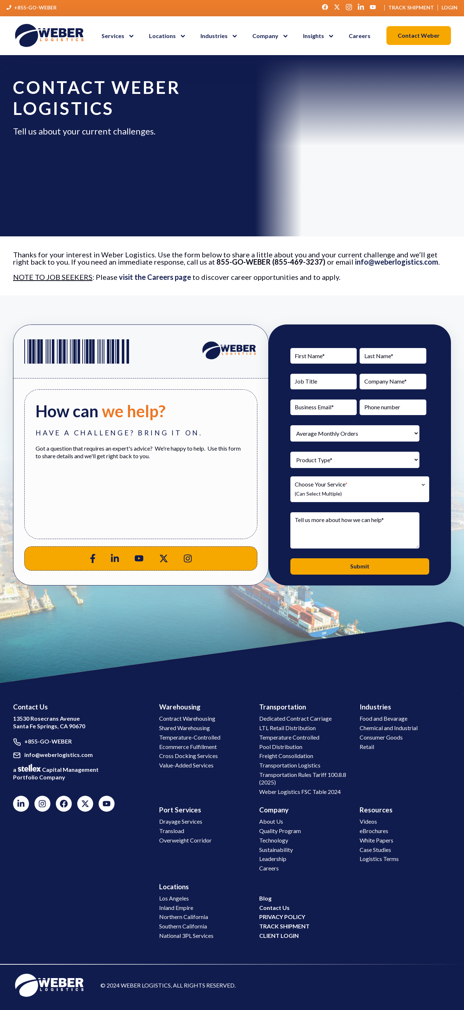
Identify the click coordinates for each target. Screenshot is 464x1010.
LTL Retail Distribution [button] (287, 727)
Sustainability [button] (276, 849)
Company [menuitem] (265, 35)
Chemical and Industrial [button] (389, 727)
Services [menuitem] (113, 35)
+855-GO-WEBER (35, 7)
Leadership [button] (272, 858)
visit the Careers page (155, 277)
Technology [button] (273, 840)
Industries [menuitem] (214, 35)
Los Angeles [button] (174, 898)
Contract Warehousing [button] (187, 718)
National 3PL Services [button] (186, 935)
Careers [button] (269, 868)
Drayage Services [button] (180, 821)
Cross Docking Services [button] (188, 755)
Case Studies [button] (375, 849)
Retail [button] (367, 746)
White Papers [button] (376, 840)
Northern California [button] (183, 916)
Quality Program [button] (280, 830)
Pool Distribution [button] (280, 746)
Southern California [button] (183, 926)
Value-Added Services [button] (186, 765)
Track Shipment (411, 7)
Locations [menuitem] (162, 35)
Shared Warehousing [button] (184, 727)
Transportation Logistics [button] (289, 765)
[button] (272, 35)
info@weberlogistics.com (396, 261)
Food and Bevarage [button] (383, 718)
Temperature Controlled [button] (289, 737)
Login (449, 7)
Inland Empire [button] (176, 907)
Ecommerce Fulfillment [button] (188, 746)
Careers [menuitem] (359, 35)
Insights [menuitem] (313, 35)
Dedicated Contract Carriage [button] (295, 718)
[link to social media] (49, 984)
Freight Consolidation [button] (286, 755)
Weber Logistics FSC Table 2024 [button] (300, 791)
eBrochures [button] (374, 830)
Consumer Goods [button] (381, 737)
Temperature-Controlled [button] (189, 737)
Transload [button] (171, 830)
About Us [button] (271, 821)
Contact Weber (419, 35)
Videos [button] (368, 821)
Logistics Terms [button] (379, 858)
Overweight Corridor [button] (185, 840)
